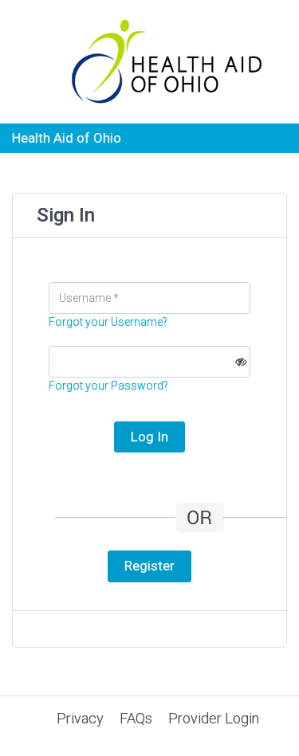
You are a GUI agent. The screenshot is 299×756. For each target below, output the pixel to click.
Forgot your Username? (108, 321)
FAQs (136, 718)
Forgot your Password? (108, 385)
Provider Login (213, 718)
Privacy (80, 718)
